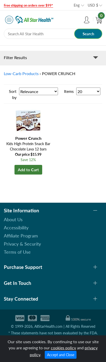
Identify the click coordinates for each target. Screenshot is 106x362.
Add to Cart (28, 169)
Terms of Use (17, 252)
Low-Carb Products (21, 73)
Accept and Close (60, 355)
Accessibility (16, 227)
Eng (77, 5)
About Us (13, 219)
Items (69, 91)
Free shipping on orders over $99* (28, 5)
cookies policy (63, 347)
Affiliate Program (21, 235)
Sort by (13, 94)
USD (93, 5)
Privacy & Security (22, 244)
